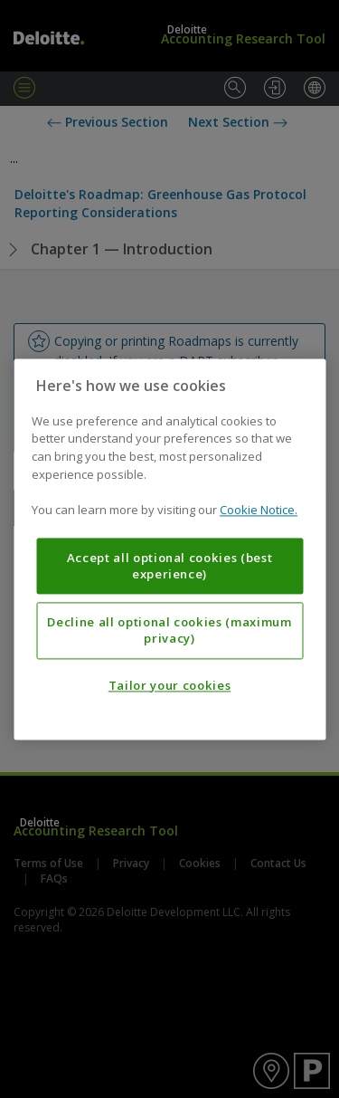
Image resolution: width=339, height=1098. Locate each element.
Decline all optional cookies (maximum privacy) (169, 630)
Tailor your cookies (169, 685)
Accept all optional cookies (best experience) (170, 565)
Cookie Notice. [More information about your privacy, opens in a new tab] (258, 509)
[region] (169, 549)
